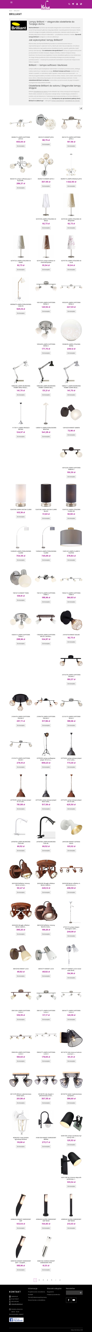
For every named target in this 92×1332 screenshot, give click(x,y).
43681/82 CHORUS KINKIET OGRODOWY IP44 (46, 1262)
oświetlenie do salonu (41, 92)
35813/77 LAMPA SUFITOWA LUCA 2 (46, 1011)
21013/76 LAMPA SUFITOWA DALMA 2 (71, 675)
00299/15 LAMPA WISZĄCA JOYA (71, 179)
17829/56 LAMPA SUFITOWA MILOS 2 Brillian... (46, 635)
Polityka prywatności (53, 1295)
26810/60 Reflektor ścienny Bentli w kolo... (46, 926)
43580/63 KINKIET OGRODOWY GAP (21, 1220)
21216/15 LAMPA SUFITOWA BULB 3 (21, 759)
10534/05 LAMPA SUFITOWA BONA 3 (46, 345)
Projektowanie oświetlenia (36, 1292)
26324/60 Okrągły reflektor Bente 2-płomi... (46, 884)
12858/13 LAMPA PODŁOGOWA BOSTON (46, 428)
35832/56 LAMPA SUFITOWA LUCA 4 (21, 1053)
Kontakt (30, 1295)
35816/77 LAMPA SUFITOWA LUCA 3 (71, 1011)
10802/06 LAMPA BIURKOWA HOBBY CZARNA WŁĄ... (46, 386)
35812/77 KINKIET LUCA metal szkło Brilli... (71, 969)
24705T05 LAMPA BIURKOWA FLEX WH (20, 842)
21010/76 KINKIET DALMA (71, 635)
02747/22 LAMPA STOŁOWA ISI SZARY (21, 261)
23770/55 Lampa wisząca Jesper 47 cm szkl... (20, 801)
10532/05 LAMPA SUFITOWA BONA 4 (71, 303)
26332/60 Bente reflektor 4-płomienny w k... (71, 884)
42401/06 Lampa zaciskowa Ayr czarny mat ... (71, 1136)
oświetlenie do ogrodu (72, 101)
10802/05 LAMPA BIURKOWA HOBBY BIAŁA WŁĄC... (20, 386)
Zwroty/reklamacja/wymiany (37, 1297)
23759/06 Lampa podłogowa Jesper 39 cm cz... (46, 759)
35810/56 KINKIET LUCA (21, 969)
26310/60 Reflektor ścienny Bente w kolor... (21, 884)
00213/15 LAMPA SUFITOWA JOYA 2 (71, 138)
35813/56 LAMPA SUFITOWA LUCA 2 (21, 1011)
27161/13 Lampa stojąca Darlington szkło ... (71, 928)
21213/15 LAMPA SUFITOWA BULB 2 (71, 717)
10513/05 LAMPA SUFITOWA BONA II (46, 303)
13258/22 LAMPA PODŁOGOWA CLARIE (46, 552)
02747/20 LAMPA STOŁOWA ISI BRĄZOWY (71, 220)
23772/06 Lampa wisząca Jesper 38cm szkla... (46, 801)
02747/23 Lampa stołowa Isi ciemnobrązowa (46, 261)
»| (59, 1280)
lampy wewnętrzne (58, 101)
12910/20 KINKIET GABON (71, 428)
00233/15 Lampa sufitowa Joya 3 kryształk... (20, 179)
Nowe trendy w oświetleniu (36, 1300)
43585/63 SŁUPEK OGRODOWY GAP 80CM (71, 1220)
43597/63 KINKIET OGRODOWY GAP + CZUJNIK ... (21, 1262)
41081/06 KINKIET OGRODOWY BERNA (46, 1138)
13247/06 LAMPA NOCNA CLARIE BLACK (46, 510)
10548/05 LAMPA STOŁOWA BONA (71, 345)
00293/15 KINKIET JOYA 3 (46, 179)
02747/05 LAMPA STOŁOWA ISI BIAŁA (46, 220)
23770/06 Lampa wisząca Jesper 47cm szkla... (71, 759)
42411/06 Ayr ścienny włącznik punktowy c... (71, 1178)
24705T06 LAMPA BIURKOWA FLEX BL (46, 842)
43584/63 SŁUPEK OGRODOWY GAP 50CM (46, 1220)
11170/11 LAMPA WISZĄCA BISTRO (20, 428)
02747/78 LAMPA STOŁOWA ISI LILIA (71, 261)
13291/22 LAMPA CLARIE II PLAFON (71, 552)
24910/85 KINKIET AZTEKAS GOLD (71, 842)
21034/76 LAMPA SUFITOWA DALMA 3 (21, 717)
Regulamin (50, 1292)
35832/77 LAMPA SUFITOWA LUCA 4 (46, 1053)
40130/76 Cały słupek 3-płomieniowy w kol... (46, 1095)
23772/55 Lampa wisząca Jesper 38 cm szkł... (71, 801)
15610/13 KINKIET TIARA (21, 593)
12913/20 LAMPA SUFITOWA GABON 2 (71, 468)
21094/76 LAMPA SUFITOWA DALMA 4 (46, 717)
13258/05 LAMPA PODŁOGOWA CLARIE (21, 552)
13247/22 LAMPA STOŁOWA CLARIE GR (71, 510)
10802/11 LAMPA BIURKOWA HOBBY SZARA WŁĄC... (71, 386)
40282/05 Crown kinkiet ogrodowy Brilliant (21, 1138)
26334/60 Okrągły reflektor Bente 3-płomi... (21, 926)
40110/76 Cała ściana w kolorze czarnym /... (71, 1053)
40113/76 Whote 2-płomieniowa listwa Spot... (20, 1095)
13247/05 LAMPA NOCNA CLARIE (20, 509)
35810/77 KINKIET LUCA (46, 969)
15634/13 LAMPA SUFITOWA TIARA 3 (21, 635)
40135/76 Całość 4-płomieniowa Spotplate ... (71, 1095)
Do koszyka (20, 146)
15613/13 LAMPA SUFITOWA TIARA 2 (46, 594)
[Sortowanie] (81, 108)
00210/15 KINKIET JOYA (46, 137)
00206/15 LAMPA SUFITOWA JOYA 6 (21, 138)
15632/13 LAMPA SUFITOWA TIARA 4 (71, 594)
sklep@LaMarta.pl (17, 1304)
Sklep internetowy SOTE (77, 1330)
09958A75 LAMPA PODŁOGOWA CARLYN (20, 305)
